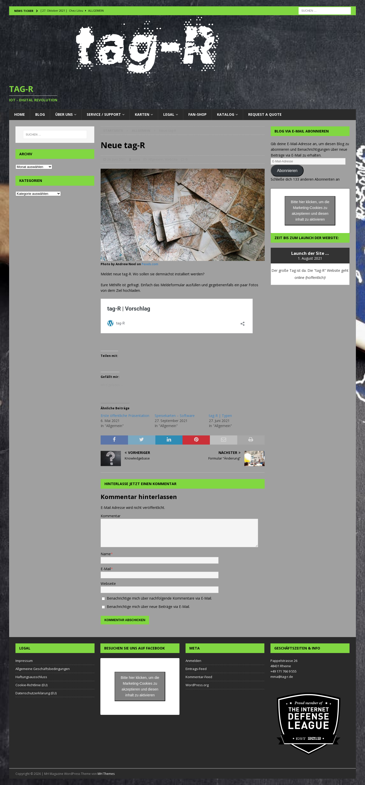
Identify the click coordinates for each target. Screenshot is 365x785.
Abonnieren (287, 170)
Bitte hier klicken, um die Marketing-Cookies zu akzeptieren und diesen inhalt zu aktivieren (310, 210)
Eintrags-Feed (196, 668)
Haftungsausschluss (31, 677)
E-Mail (106, 568)
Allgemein (155, 159)
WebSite (171, 159)
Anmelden (193, 660)
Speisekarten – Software (175, 415)
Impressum (24, 660)
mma (136, 159)
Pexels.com (150, 264)
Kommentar (110, 515)
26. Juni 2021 (116, 159)
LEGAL (168, 114)
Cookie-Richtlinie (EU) (31, 685)
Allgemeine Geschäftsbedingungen (42, 668)
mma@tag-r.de (281, 676)
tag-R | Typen (220, 415)
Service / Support (104, 114)
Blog (40, 114)
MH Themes (106, 774)
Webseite (108, 583)
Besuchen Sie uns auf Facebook (134, 648)
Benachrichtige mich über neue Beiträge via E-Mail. (148, 606)
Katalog (225, 114)
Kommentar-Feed (199, 677)
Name (106, 553)
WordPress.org (197, 685)
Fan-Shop (197, 114)
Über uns (64, 114)
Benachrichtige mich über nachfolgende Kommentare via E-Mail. (159, 598)
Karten (142, 114)
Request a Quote (265, 114)
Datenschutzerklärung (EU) (36, 693)
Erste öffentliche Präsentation (125, 415)
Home (19, 114)
